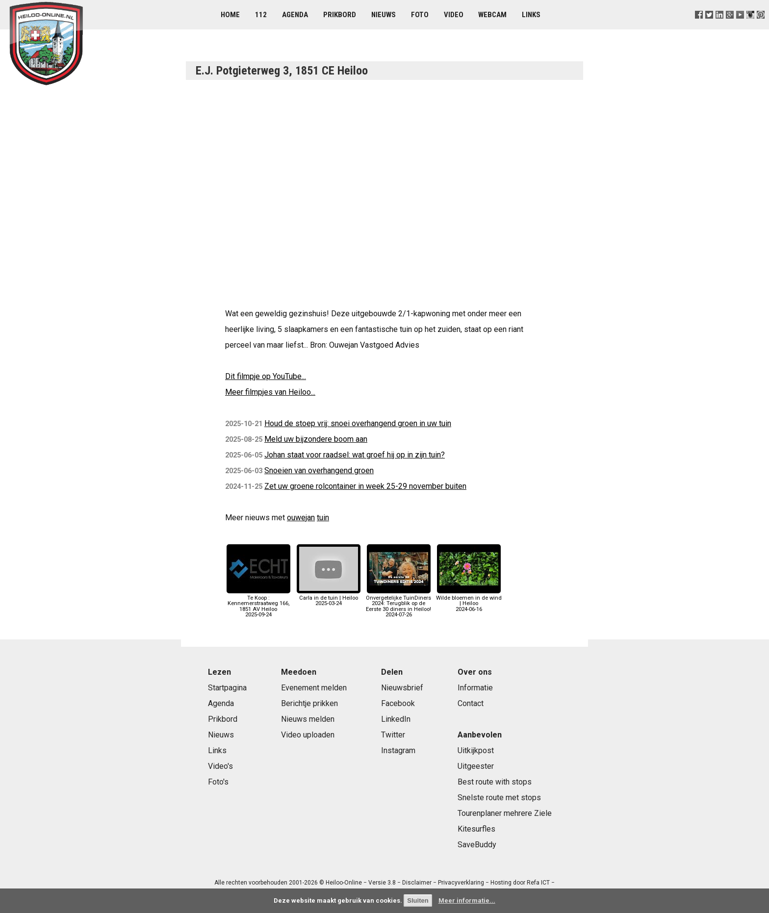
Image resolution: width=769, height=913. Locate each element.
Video (453, 14)
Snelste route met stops (499, 797)
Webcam (492, 14)
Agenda (295, 14)
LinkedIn (395, 719)
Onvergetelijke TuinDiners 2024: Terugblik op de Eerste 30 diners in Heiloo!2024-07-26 (398, 603)
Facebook (398, 703)
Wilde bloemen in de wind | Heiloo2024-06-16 (469, 600)
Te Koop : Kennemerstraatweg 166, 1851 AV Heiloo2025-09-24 (258, 603)
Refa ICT (538, 882)
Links (531, 14)
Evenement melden (314, 687)
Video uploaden (307, 734)
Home (230, 14)
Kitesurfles (476, 829)
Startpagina (227, 687)
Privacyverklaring (461, 882)
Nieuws (383, 14)
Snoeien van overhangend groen (319, 470)
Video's (220, 766)
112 (261, 14)
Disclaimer (417, 882)
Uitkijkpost (476, 750)
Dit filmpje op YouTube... (265, 376)
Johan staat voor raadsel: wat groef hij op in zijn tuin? (354, 454)
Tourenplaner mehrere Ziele (505, 813)
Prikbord (339, 14)
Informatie (475, 687)
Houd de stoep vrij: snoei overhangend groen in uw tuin (357, 423)
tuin (323, 517)
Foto (420, 14)
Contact (471, 703)
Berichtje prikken (309, 703)
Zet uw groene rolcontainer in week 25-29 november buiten (365, 486)
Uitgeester (476, 766)
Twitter (393, 734)
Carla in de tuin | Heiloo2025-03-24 (328, 598)
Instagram (398, 750)
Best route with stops (495, 781)
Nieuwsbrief (402, 687)
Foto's (218, 781)
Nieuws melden (307, 719)
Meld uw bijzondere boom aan (315, 439)
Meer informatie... (466, 900)
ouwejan (301, 517)
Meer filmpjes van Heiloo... (270, 392)
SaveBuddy (477, 844)
